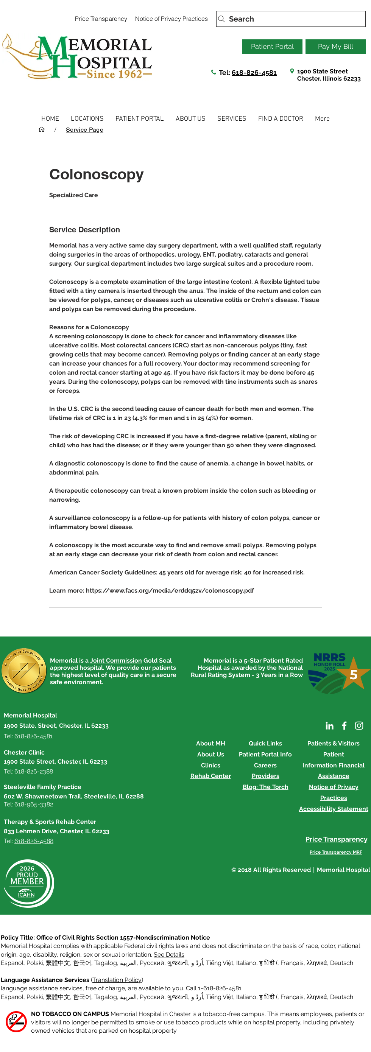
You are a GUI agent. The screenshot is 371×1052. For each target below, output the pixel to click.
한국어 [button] (82, 962)
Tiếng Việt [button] (219, 962)
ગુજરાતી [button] (177, 962)
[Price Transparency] (101, 18)
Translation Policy (117, 980)
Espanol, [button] (13, 997)
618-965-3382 (33, 804)
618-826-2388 (33, 771)
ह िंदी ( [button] (268, 962)
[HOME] (41, 129)
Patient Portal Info (265, 754)
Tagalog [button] (105, 962)
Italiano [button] (246, 962)
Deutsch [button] (341, 962)
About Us (210, 754)
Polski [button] (34, 962)
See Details (169, 954)
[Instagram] (359, 725)
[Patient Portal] (272, 46)
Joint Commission (116, 660)
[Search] (291, 19)
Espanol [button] (12, 962)
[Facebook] (344, 725)
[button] (87, 119)
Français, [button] (293, 997)
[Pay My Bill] (336, 46)
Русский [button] (152, 962)
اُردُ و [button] (197, 962)
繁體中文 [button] (58, 962)
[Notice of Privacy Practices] (171, 18)
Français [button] (292, 962)
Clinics (210, 765)
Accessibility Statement (333, 808)
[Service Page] (84, 129)
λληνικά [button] (317, 962)
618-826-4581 (254, 72)
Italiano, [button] (247, 997)
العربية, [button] (128, 962)
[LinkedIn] (329, 725)
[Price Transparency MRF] (336, 852)
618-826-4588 (33, 841)
